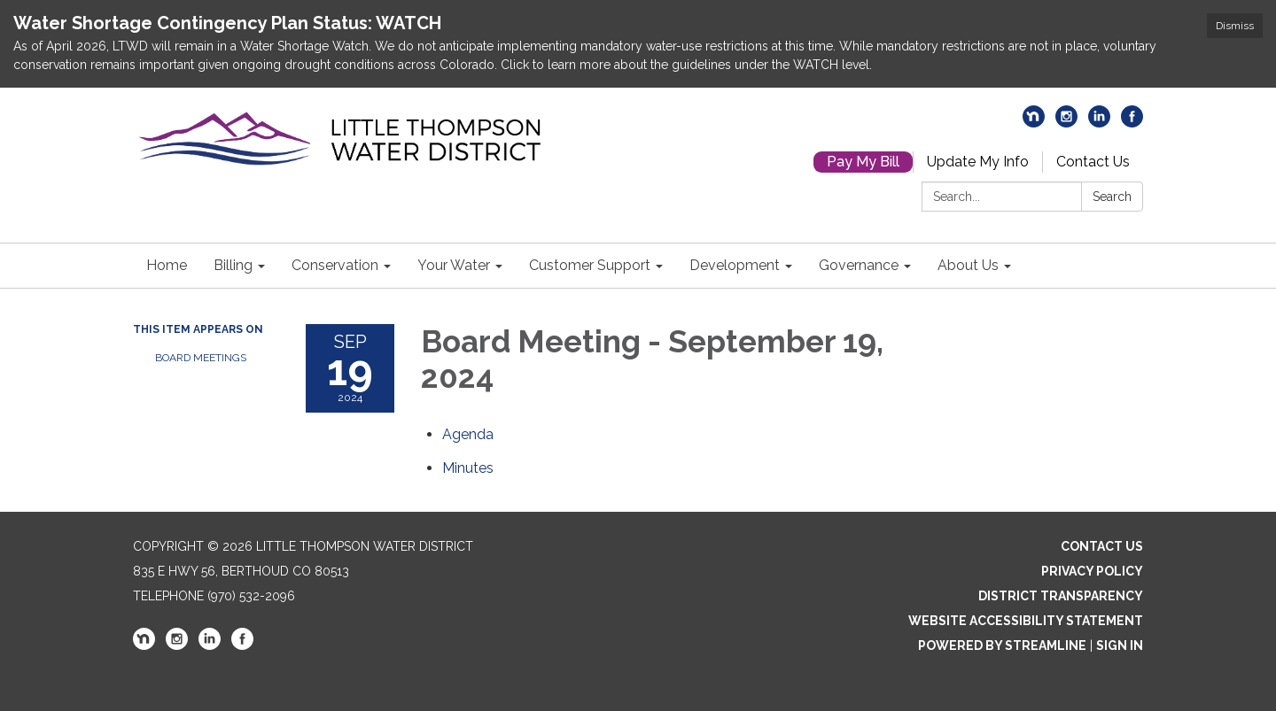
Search (1112, 196)
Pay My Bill (863, 161)
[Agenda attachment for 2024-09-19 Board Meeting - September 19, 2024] (468, 434)
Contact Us (1093, 161)
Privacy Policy (1092, 571)
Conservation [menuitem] (335, 265)
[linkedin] (1099, 122)
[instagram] (1066, 122)
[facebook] (1132, 122)
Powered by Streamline (1002, 645)
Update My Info (978, 161)
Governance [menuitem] (859, 265)
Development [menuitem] (734, 265)
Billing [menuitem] (233, 265)
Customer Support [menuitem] (589, 265)
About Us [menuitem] (968, 265)
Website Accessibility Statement (1025, 621)
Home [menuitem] (166, 265)
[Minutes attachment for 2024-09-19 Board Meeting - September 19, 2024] (468, 468)
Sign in (1119, 645)
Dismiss (1235, 25)
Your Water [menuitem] (453, 265)
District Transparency (1060, 596)
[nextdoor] (1034, 122)
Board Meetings (200, 358)
